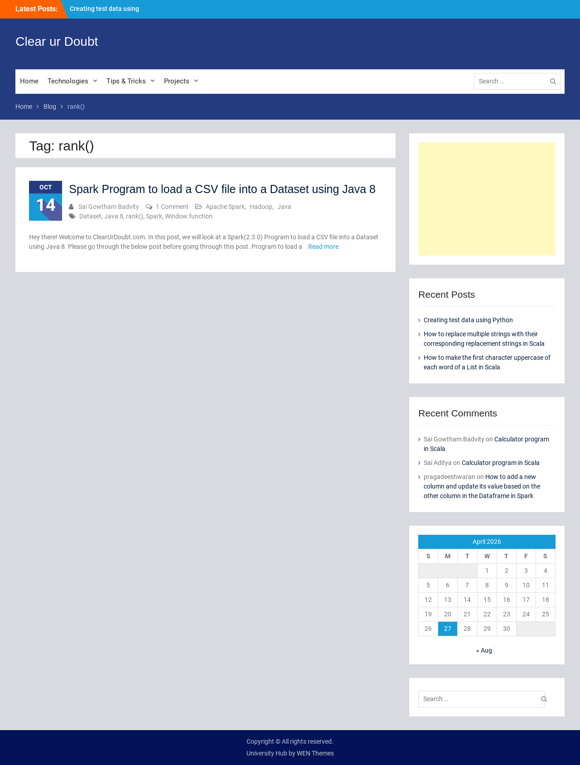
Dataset (90, 216)
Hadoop (261, 206)
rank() (134, 216)
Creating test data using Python (468, 320)
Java (284, 206)
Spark (154, 216)
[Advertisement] (486, 199)
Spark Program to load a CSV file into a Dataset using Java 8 (222, 189)
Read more (323, 246)
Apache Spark (225, 206)
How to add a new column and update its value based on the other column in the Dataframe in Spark (482, 486)
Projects (176, 81)
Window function (189, 216)
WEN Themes (315, 753)
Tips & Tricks (126, 81)
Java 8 (113, 216)
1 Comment (172, 206)
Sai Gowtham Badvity (108, 206)
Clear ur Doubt (56, 41)
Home (29, 81)
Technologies (68, 81)
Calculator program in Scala (501, 462)
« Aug (484, 650)
